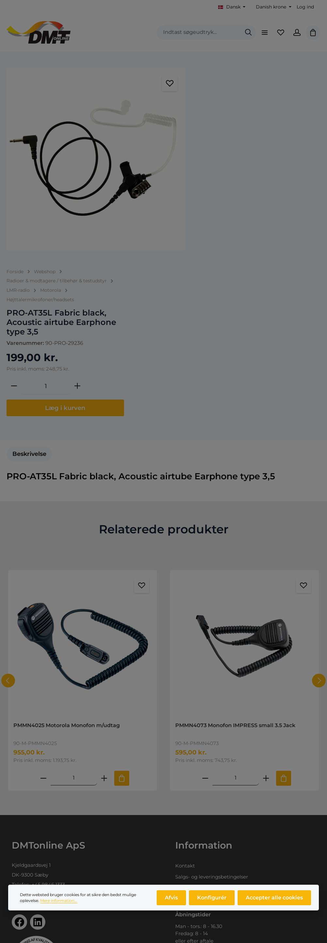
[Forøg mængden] (268, 190)
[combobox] (198, 32)
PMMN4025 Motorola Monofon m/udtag (66, 550)
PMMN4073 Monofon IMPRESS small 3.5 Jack (235, 550)
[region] (95, 158)
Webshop (23, 855)
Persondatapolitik (196, 713)
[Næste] (319, 506)
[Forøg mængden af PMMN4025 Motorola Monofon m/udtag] (104, 603)
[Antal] (236, 190)
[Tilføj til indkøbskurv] (121, 603)
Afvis (172, 901)
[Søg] (247, 32)
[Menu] (264, 32)
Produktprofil (28, 877)
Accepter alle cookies (274, 901)
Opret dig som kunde (201, 866)
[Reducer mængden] (204, 190)
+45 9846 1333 (48, 710)
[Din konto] (296, 32)
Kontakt (185, 691)
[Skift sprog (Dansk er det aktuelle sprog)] (232, 7)
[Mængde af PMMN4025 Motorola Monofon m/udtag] (74, 603)
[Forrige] (8, 506)
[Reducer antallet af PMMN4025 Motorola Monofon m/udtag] (43, 603)
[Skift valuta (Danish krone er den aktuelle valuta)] (273, 7)
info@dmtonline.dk (51, 720)
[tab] (29, 279)
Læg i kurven (256, 212)
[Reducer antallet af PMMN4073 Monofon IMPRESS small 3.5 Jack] (205, 603)
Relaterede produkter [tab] (163, 354)
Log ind (305, 7)
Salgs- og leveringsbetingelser (211, 702)
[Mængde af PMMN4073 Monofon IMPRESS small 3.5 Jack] (235, 603)
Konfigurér (212, 901)
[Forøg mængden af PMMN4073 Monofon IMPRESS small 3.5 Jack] (265, 603)
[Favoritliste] (280, 32)
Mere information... (58, 903)
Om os (20, 866)
